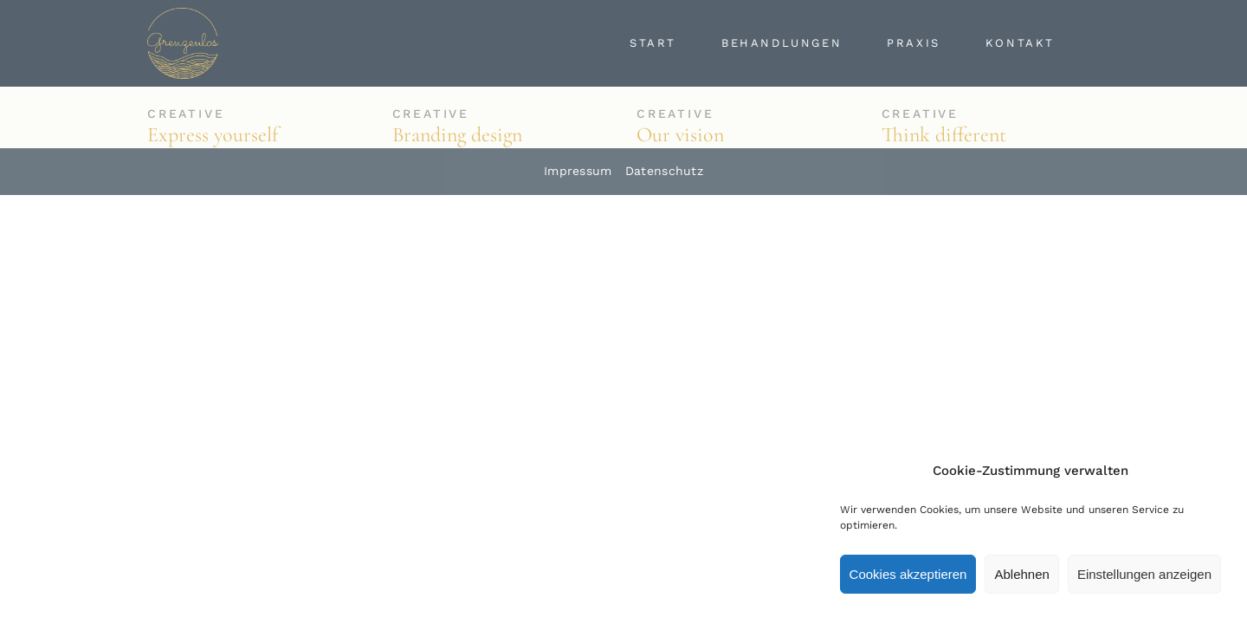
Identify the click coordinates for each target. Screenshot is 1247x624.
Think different (944, 134)
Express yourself (212, 134)
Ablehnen (1021, 574)
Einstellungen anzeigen (1144, 574)
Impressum (578, 171)
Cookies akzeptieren (908, 574)
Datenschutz (664, 171)
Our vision (680, 134)
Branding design (457, 134)
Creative (185, 113)
